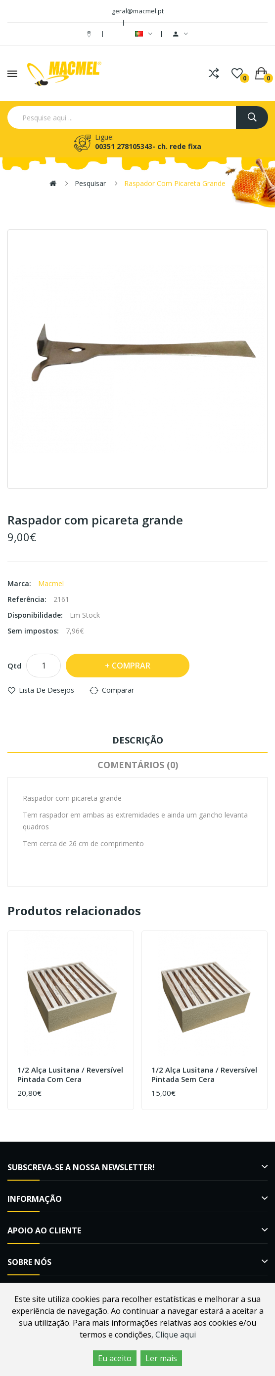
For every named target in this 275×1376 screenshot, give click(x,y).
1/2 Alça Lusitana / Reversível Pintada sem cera (204, 1074)
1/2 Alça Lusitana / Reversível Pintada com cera (70, 1074)
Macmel (51, 583)
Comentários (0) (137, 765)
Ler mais (161, 1358)
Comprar (131, 665)
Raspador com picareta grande (175, 183)
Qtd (14, 665)
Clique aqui (175, 1334)
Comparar (118, 690)
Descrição (137, 740)
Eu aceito (115, 1358)
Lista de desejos (46, 690)
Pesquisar (90, 183)
